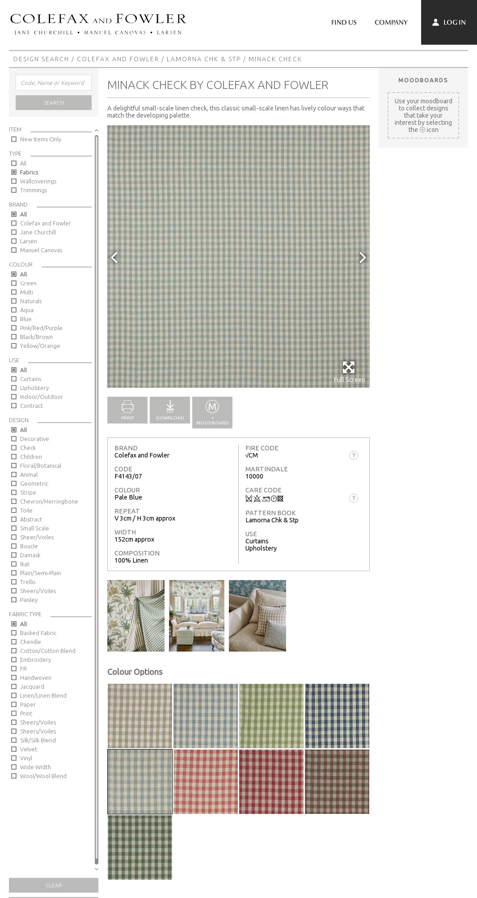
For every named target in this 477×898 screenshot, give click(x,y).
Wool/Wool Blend (43, 776)
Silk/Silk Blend (38, 740)
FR (23, 668)
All (23, 163)
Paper (28, 704)
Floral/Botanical (40, 465)
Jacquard (32, 686)
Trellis (27, 582)
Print (26, 713)
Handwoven (35, 677)
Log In (449, 22)
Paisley (29, 600)
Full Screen (349, 371)
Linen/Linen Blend (43, 695)
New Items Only (40, 139)
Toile (26, 510)
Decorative (34, 439)
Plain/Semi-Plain (40, 573)
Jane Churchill (38, 232)
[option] (238, 256)
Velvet (28, 749)
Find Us (344, 22)
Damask (30, 555)
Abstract (31, 519)
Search (54, 103)
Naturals (31, 301)
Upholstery (34, 388)
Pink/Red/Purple (41, 328)
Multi (26, 292)
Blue (26, 319)
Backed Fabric (38, 633)
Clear (54, 885)
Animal (29, 474)
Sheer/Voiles (37, 537)
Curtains (30, 379)
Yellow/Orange (40, 346)
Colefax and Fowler (118, 59)
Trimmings (33, 190)
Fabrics (29, 172)
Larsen (28, 241)
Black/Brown (36, 337)
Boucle (29, 546)
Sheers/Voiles (38, 591)
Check (28, 448)
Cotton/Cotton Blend (48, 651)
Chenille (30, 642)
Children (31, 456)
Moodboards (423, 80)
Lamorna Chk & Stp (204, 59)
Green (28, 283)
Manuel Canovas (41, 250)
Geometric (34, 483)
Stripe (28, 492)
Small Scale (34, 528)
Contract (31, 405)
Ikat (25, 564)
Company (391, 22)
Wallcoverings (38, 181)
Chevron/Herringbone (49, 501)
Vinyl (26, 758)
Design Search (41, 59)
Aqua (27, 310)
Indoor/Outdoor (41, 397)
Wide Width (35, 767)
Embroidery (35, 660)
